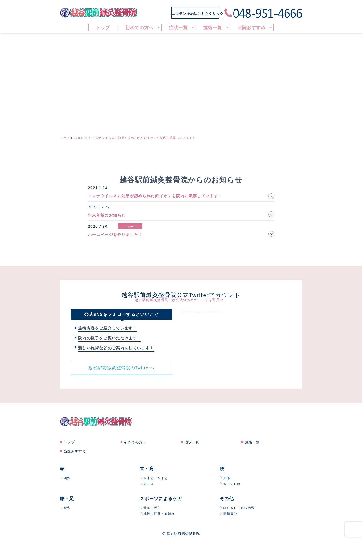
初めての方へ (135, 442)
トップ (69, 442)
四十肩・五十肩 (155, 478)
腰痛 (225, 478)
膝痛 (65, 507)
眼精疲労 (229, 513)
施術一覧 (252, 442)
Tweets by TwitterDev (202, 311)
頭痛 (65, 478)
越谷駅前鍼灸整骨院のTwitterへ (121, 367)
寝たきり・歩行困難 (238, 507)
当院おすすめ (75, 451)
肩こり (147, 483)
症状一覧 (192, 442)
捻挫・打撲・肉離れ (158, 513)
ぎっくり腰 (231, 483)
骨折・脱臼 (151, 507)
